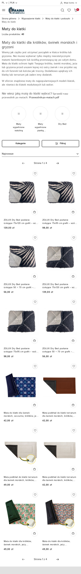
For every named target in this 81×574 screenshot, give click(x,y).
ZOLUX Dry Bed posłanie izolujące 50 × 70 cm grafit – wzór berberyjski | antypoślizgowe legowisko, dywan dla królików (59, 350)
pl (5, 2)
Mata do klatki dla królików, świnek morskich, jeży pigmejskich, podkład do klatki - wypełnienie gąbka (20, 543)
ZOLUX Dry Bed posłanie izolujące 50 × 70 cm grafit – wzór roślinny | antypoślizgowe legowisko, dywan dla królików (19, 286)
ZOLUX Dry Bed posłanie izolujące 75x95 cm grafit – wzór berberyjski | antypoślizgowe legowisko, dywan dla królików (20, 350)
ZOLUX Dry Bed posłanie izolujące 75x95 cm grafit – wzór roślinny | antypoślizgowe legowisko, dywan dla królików (59, 221)
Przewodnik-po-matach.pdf (44, 97)
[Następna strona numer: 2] (57, 163)
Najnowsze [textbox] (8, 154)
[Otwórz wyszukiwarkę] (62, 10)
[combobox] (40, 154)
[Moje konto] (68, 3)
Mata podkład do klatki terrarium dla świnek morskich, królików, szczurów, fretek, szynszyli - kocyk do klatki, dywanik (59, 414)
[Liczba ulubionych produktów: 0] (69, 10)
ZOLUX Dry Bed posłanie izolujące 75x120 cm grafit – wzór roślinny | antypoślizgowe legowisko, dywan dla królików (21, 221)
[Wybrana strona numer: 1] (40, 163)
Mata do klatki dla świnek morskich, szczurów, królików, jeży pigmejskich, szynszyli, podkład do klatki (21, 414)
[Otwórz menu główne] (3, 10)
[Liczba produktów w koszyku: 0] (75, 10)
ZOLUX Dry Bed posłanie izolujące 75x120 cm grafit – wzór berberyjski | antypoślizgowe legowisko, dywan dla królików (59, 286)
